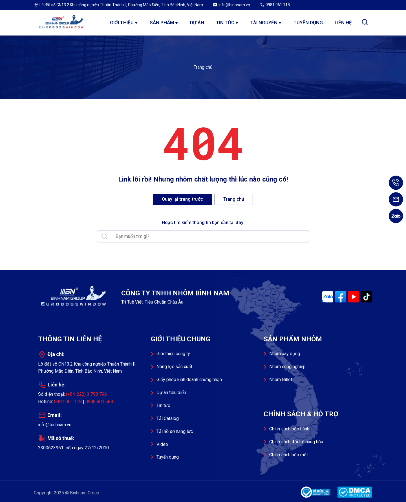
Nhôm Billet (280, 379)
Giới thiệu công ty (173, 353)
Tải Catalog (167, 418)
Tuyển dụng (167, 457)
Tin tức (163, 405)
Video (162, 444)
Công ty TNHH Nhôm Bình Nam (62, 22)
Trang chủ (203, 67)
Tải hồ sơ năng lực (174, 431)
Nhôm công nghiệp (287, 366)
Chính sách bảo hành (289, 429)
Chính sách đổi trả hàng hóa (296, 441)
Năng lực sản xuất (174, 366)
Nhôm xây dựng (284, 353)
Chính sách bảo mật (288, 454)
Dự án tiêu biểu (171, 392)
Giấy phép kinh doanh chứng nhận (189, 379)
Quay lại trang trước (182, 199)
